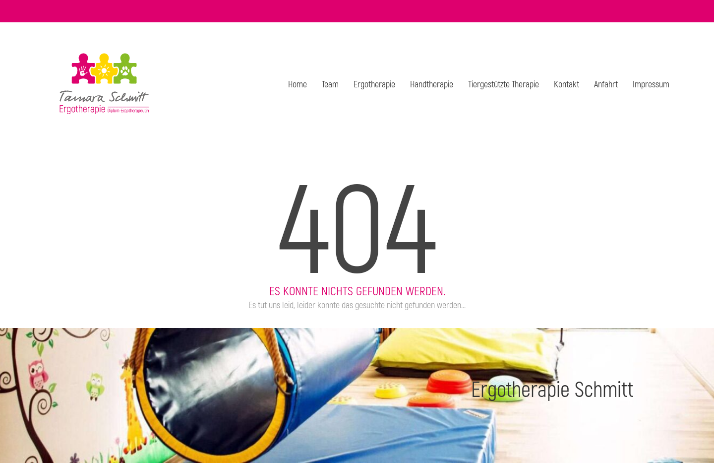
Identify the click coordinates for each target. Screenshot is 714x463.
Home (297, 83)
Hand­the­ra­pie (431, 83)
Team (330, 83)
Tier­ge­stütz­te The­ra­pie (503, 83)
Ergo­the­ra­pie (374, 83)
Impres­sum (651, 83)
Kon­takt (566, 83)
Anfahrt (606, 83)
